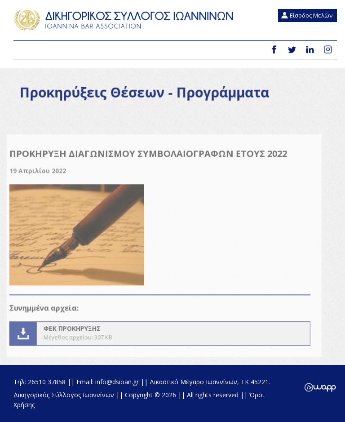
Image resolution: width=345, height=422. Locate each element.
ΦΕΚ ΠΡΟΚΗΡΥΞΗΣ (155, 338)
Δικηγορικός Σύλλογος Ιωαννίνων (125, 20)
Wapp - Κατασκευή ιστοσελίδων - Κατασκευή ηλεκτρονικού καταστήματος (320, 387)
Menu (24, 50)
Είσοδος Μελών (311, 15)
